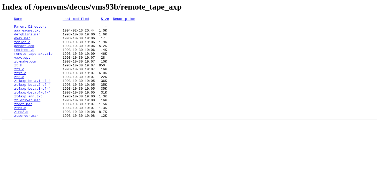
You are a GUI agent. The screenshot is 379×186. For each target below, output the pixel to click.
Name (18, 19)
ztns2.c (21, 130)
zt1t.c (20, 83)
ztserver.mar (26, 135)
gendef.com (24, 51)
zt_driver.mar (27, 116)
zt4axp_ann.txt (28, 111)
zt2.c (19, 88)
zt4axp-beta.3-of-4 (32, 102)
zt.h (18, 74)
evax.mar (22, 42)
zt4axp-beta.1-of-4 (32, 93)
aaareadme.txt (27, 32)
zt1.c (19, 79)
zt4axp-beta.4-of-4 (32, 107)
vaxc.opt (22, 65)
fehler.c (22, 46)
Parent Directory (30, 28)
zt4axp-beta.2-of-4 (32, 97)
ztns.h (20, 125)
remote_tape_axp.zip (33, 60)
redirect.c (24, 55)
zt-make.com (25, 69)
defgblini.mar (27, 37)
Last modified (76, 19)
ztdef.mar (23, 121)
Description (124, 19)
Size (105, 19)
